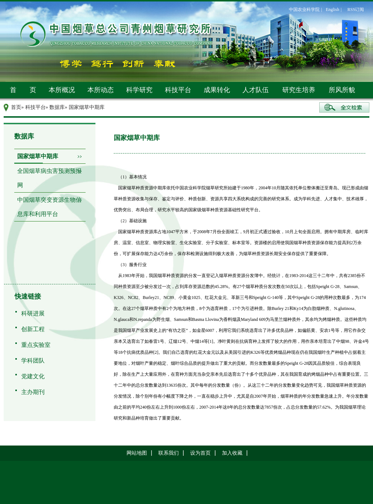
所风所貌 (342, 90)
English (332, 9)
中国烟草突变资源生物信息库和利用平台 (49, 207)
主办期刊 (33, 392)
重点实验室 (35, 345)
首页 (16, 107)
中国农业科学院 (304, 9)
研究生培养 (298, 90)
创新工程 (33, 329)
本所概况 (62, 90)
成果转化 (217, 90)
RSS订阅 (355, 9)
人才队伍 (255, 90)
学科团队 (33, 360)
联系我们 (168, 453)
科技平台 (178, 90)
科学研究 (139, 90)
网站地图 (137, 453)
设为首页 (200, 453)
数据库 (57, 107)
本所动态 (100, 90)
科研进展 (33, 313)
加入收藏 (232, 453)
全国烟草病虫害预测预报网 (49, 178)
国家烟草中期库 (37, 156)
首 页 (23, 90)
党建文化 (33, 376)
